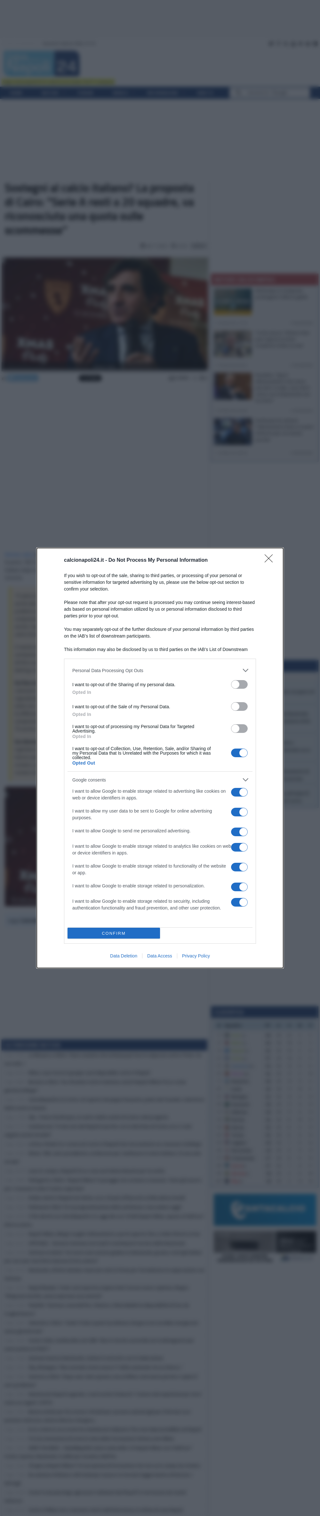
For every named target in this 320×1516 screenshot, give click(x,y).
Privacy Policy (196, 955)
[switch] (239, 684)
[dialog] (160, 758)
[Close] (271, 560)
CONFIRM (114, 933)
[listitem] (160, 670)
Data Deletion (123, 955)
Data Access (159, 955)
